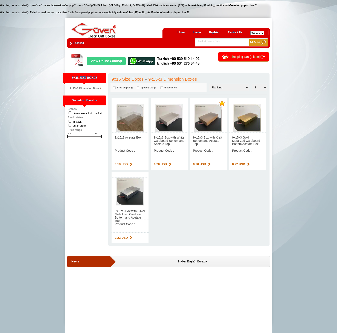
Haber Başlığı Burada (192, 261)
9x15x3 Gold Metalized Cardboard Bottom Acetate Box (246, 141)
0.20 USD (160, 164)
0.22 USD (238, 164)
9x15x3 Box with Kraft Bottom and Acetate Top (207, 141)
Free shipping (125, 87)
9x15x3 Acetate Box (128, 137)
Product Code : (125, 150)
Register (214, 32)
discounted (170, 87)
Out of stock (79, 125)
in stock (77, 121)
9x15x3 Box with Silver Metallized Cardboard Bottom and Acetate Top (130, 215)
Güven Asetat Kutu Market (87, 113)
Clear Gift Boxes (102, 28)
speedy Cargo (148, 87)
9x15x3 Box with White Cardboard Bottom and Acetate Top (169, 141)
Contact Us (235, 32)
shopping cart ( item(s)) (247, 57)
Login (197, 32)
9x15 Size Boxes (128, 79)
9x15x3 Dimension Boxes (85, 88)
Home (181, 32)
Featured (79, 43)
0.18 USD (121, 164)
